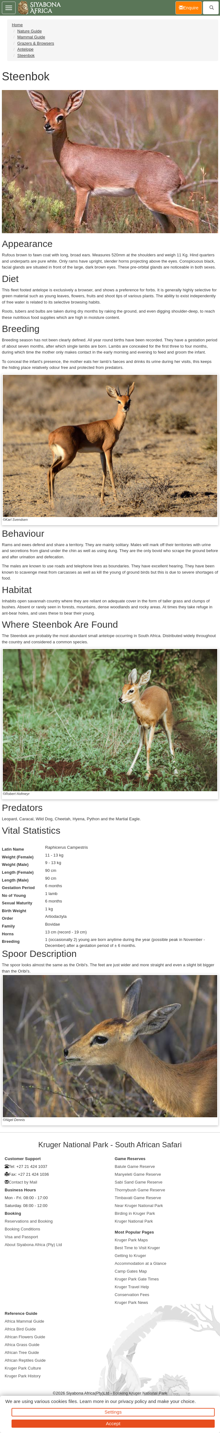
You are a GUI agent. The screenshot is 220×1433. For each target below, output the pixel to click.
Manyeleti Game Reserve (138, 1174)
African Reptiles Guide (25, 1360)
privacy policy (132, 1401)
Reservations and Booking (29, 1221)
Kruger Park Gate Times (137, 1279)
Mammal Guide (31, 37)
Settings (113, 1412)
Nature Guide (29, 31)
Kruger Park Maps (131, 1240)
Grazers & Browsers (35, 43)
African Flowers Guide (25, 1337)
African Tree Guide (22, 1352)
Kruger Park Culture (23, 1368)
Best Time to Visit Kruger (137, 1247)
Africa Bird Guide (20, 1329)
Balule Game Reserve (135, 1166)
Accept (113, 1423)
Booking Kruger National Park (140, 1393)
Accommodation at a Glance (140, 1263)
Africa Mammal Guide (24, 1321)
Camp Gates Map (131, 1271)
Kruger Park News (131, 1302)
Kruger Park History (23, 1376)
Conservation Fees (132, 1294)
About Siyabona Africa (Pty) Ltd (33, 1244)
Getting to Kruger (130, 1255)
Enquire (190, 7)
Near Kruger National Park (139, 1205)
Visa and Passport (21, 1236)
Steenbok (26, 55)
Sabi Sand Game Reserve (138, 1182)
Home (17, 25)
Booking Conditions (22, 1229)
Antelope (25, 49)
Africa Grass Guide (22, 1344)
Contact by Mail (23, 1182)
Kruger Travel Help (132, 1287)
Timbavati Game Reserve (138, 1197)
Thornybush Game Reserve (140, 1190)
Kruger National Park (134, 1221)
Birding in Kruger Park (135, 1213)
